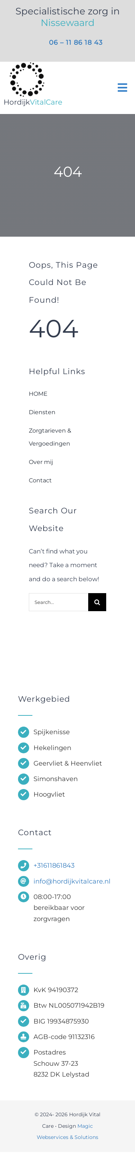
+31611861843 (54, 865)
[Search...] (58, 602)
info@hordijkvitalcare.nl (72, 881)
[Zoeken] (97, 602)
